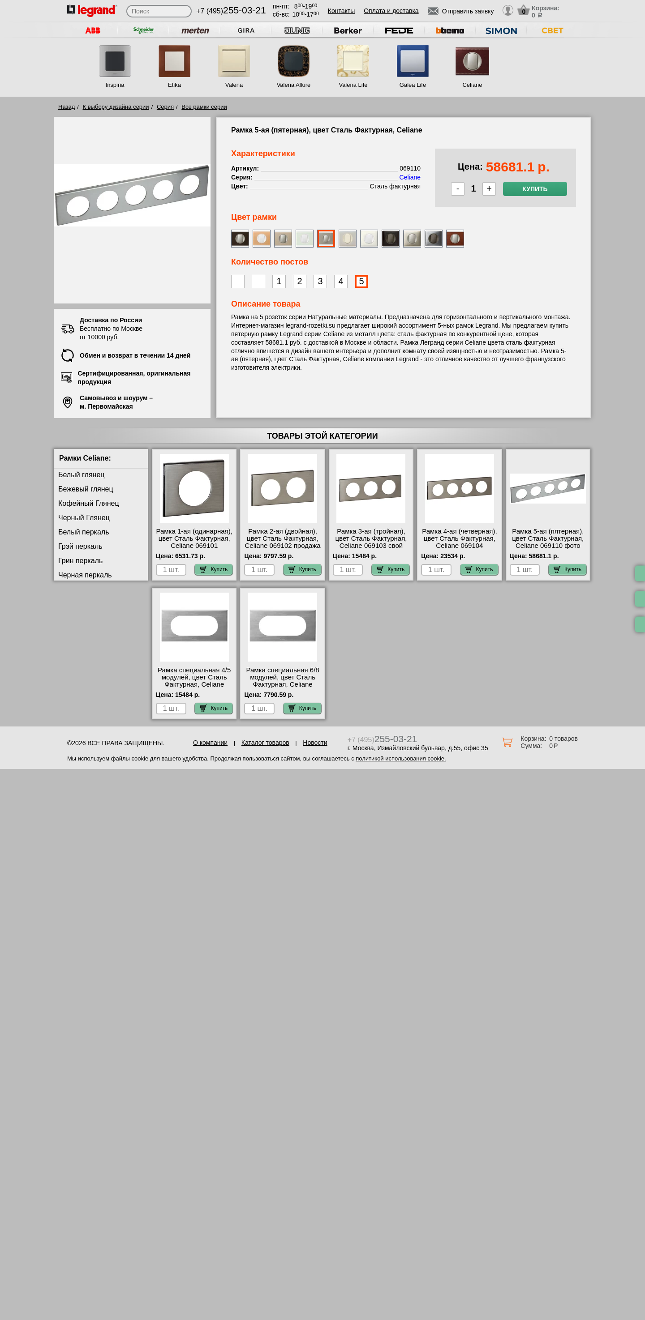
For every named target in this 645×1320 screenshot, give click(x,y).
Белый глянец (81, 474)
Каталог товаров (265, 742)
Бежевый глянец (85, 489)
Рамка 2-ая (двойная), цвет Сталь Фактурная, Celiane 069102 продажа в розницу (282, 542)
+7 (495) (231, 11)
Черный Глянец (84, 517)
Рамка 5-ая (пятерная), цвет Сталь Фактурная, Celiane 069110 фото (548, 538)
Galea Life (413, 84)
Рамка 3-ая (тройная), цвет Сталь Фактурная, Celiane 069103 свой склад (371, 542)
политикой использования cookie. (401, 758)
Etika (174, 84)
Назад (66, 106)
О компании (210, 742)
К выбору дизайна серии (116, 106)
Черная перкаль (85, 575)
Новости (315, 742)
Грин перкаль (80, 560)
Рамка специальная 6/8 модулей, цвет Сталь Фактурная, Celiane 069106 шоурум (282, 680)
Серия (165, 106)
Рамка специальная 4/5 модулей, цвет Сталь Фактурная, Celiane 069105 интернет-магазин (194, 684)
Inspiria (115, 84)
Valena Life (353, 84)
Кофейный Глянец (88, 503)
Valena (234, 84)
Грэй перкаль (80, 546)
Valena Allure (294, 84)
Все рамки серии (204, 106)
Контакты (341, 10)
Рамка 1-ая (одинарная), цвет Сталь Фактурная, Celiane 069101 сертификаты (194, 542)
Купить (534, 188)
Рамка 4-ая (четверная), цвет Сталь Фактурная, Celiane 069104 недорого (459, 542)
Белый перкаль (83, 532)
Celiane (472, 84)
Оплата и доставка (391, 10)
